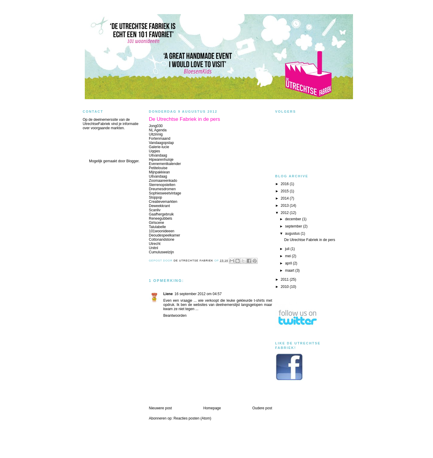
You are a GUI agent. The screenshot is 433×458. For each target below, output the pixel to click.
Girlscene (156, 223)
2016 (285, 184)
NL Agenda (158, 130)
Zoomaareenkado (163, 181)
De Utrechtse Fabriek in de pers (309, 240)
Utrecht (155, 244)
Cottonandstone (161, 239)
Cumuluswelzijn (161, 252)
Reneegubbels (160, 218)
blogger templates (217, 451)
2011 (285, 279)
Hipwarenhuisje (161, 159)
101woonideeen (161, 231)
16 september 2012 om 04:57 (198, 294)
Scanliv (155, 210)
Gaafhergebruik (161, 214)
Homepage (212, 408)
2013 (285, 205)
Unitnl (153, 248)
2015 (285, 191)
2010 (285, 287)
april (289, 263)
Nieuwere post (160, 408)
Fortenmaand (159, 138)
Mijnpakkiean (159, 172)
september (294, 226)
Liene (168, 294)
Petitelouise (158, 168)
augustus (293, 233)
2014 (285, 198)
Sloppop (155, 197)
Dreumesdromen (162, 189)
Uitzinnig (156, 134)
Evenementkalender (165, 164)
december (293, 219)
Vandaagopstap (161, 143)
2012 (285, 213)
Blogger (132, 161)
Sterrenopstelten (162, 185)
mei (288, 256)
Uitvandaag (158, 155)
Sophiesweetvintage (165, 193)
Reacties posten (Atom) (192, 418)
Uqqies (154, 151)
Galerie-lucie (159, 147)
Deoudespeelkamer (164, 235)
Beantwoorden (174, 315)
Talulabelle (157, 227)
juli (287, 249)
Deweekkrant (159, 206)
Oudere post (262, 408)
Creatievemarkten (163, 202)
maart (290, 270)
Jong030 (156, 126)
